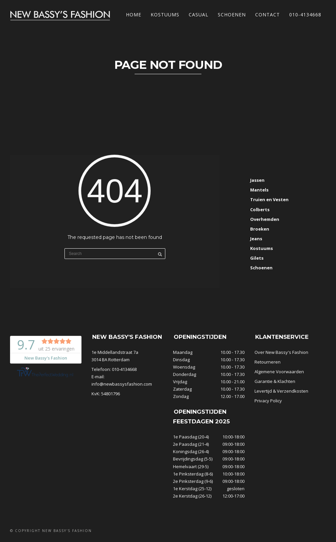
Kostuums (165, 14)
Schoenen (232, 14)
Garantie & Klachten (275, 381)
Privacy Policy (268, 401)
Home (133, 14)
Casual (198, 14)
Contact (267, 14)
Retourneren (268, 362)
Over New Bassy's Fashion (281, 352)
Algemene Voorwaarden (279, 372)
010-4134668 (305, 14)
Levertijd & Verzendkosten (281, 391)
